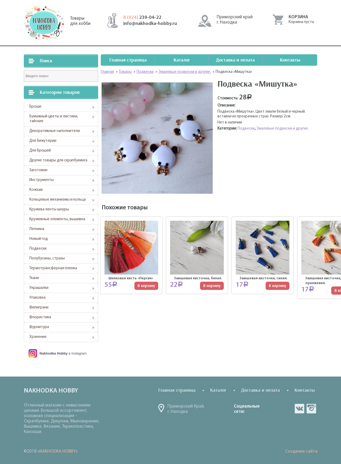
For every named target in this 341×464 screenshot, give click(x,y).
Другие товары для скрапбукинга (58, 160)
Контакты (290, 60)
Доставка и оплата (235, 60)
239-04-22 (142, 17)
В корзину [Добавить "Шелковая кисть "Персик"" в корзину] (146, 285)
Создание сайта (301, 451)
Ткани (34, 278)
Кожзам (36, 190)
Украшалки (38, 288)
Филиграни (38, 308)
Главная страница (128, 60)
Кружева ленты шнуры (49, 209)
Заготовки (38, 170)
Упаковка (37, 298)
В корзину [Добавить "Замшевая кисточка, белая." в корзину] (212, 285)
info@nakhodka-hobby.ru (150, 23)
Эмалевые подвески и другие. (282, 129)
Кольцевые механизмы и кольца (57, 200)
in (311, 408)
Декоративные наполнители (54, 131)
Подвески (38, 249)
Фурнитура (39, 327)
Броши (35, 107)
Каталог (182, 60)
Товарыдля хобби (80, 21)
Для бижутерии (42, 141)
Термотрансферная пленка (53, 268)
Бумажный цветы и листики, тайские (53, 118)
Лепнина (36, 229)
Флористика (40, 317)
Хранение (38, 337)
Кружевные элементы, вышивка (57, 219)
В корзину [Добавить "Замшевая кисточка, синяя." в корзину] (277, 285)
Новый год (38, 239)
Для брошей (40, 151)
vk (299, 408)
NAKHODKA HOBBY (57, 451)
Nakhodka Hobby (54, 353)
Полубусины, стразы (47, 258)
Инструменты (41, 180)
